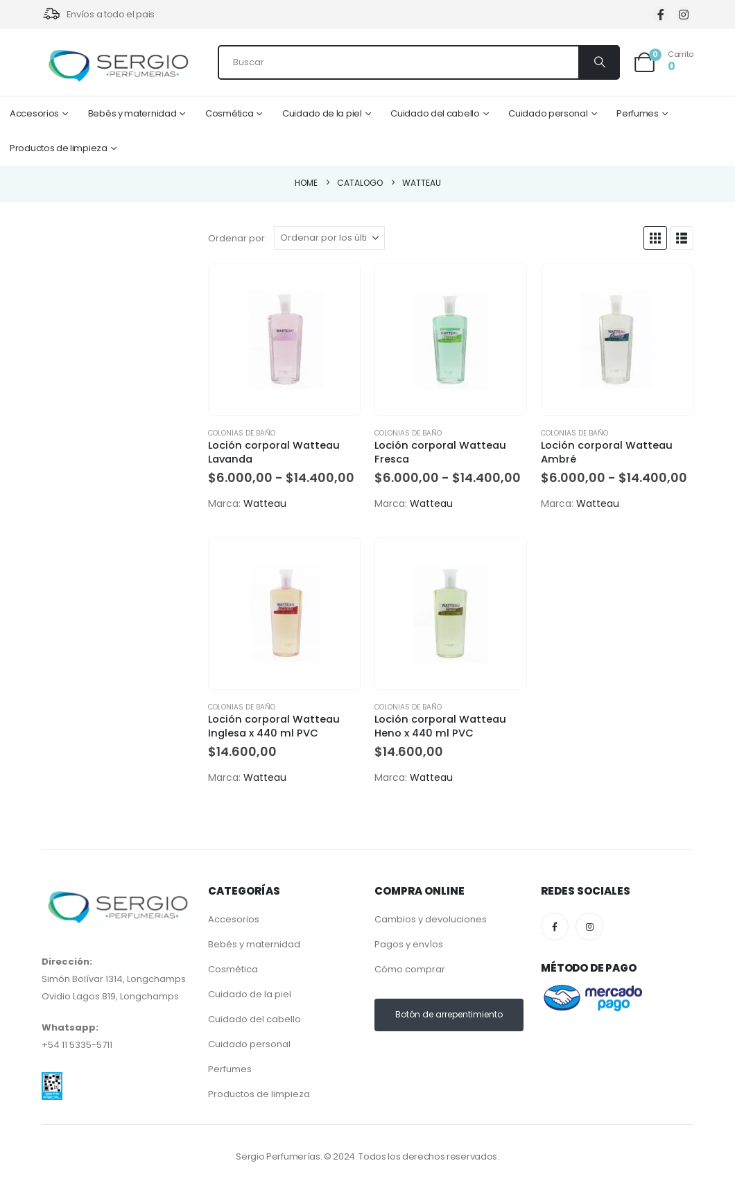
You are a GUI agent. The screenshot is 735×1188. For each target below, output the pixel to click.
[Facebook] (660, 15)
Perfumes (637, 113)
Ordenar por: (237, 238)
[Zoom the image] (52, 1080)
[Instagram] (683, 15)
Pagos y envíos (408, 944)
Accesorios (34, 113)
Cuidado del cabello (434, 113)
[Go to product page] (284, 339)
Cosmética (229, 113)
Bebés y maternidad (132, 113)
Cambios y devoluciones (430, 919)
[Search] (598, 62)
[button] (655, 238)
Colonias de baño (241, 433)
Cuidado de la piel (322, 113)
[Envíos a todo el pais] (98, 15)
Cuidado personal (547, 113)
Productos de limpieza (58, 148)
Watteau (264, 503)
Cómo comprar (409, 969)
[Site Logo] (118, 65)
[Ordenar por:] (329, 238)
